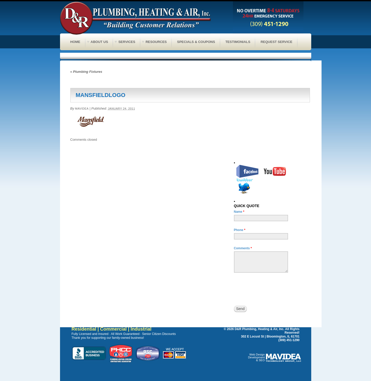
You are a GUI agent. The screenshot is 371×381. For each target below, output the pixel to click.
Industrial (141, 329)
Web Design (257, 354)
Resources (156, 42)
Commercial (113, 329)
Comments (243, 248)
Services (126, 42)
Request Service (276, 42)
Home (75, 42)
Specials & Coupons (196, 42)
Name (239, 212)
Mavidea (82, 108)
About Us (99, 42)
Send (240, 309)
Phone (240, 230)
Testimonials (237, 42)
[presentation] (273, 289)
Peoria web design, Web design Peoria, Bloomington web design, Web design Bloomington (284, 358)
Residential (84, 329)
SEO (262, 360)
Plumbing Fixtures (86, 72)
